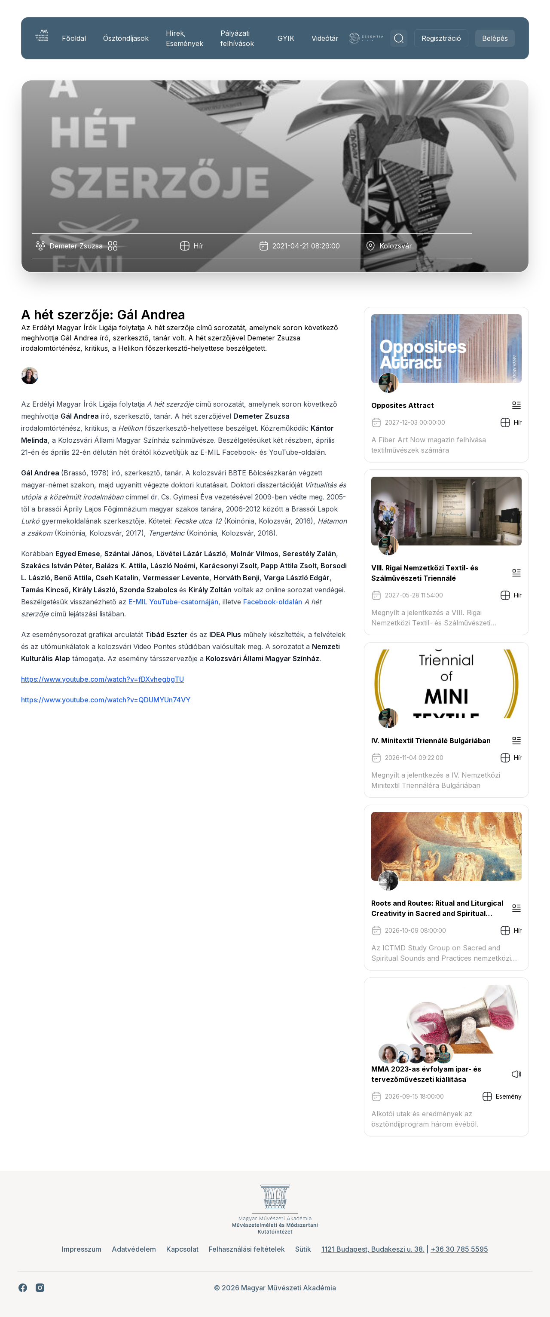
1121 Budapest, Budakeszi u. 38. (373, 1249)
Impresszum (81, 1249)
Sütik (303, 1249)
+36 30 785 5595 (459, 1249)
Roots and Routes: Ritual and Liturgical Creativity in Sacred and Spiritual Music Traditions (434, 909)
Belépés (492, 38)
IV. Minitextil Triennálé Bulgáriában (428, 740)
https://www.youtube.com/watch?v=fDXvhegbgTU (105, 691)
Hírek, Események (186, 38)
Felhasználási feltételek (247, 1249)
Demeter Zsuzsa (79, 246)
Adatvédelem (134, 1249)
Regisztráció (438, 38)
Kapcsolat (182, 1249)
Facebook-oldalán (308, 601)
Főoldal (76, 38)
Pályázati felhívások (239, 38)
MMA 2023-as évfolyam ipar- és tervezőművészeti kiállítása (423, 1074)
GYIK (285, 38)
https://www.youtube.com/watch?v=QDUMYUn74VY (108, 712)
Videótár (324, 38)
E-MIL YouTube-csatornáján (209, 601)
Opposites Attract (399, 405)
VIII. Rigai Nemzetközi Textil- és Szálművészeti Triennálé (421, 573)
